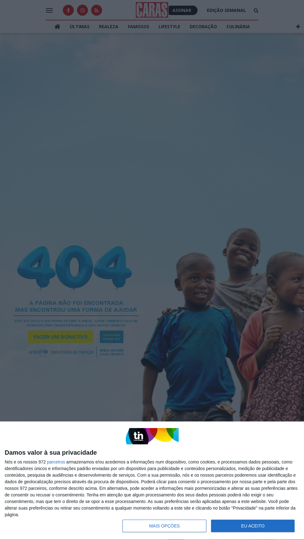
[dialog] (152, 481)
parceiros (56, 462)
